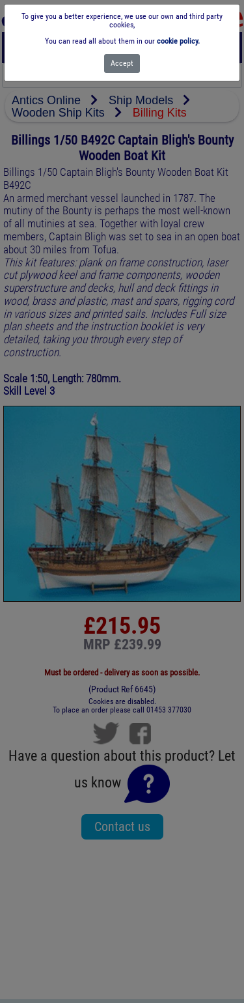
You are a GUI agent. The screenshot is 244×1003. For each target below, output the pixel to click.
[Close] (122, 63)
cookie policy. (178, 41)
